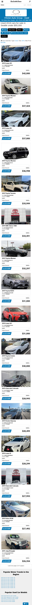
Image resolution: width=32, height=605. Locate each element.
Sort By (4, 36)
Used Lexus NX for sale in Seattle (8, 601)
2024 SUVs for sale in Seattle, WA (8, 579)
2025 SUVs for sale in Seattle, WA (8, 577)
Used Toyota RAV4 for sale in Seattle (8, 595)
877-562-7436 (27, 20)
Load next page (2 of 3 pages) (16, 565)
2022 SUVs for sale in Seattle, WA (8, 581)
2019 (26, 29)
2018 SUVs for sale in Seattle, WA (8, 587)
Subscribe (29, 4)
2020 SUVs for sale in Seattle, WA (8, 584)
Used (4, 29)
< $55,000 (5, 33)
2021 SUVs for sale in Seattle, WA (8, 583)
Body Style (12, 29)
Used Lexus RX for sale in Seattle (8, 600)
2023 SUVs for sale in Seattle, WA (8, 580)
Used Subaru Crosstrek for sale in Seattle (9, 598)
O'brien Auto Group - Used (19, 33)
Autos (2, 5)
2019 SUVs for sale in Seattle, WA (8, 586)
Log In (25, 4)
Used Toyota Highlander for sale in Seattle (9, 597)
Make (20, 29)
